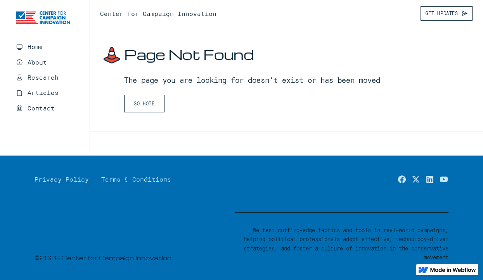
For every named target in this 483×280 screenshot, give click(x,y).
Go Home (144, 103)
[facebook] (402, 179)
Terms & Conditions (136, 179)
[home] (43, 17)
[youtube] (443, 179)
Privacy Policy (62, 179)
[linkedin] (430, 179)
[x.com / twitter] (416, 179)
